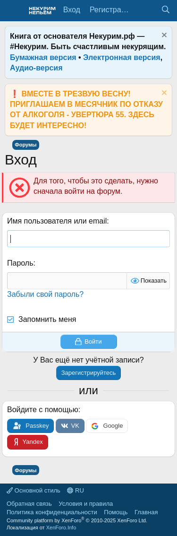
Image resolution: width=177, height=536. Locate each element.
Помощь (115, 512)
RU (75, 490)
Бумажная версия (43, 57)
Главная (146, 512)
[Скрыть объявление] (163, 36)
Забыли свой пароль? (45, 294)
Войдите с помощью (42, 410)
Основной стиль (33, 490)
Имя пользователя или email (57, 221)
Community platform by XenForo (77, 520)
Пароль (20, 263)
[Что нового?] (146, 10)
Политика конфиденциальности (52, 512)
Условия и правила (86, 503)
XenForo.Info (61, 527)
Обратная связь (29, 503)
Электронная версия (121, 57)
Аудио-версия (36, 68)
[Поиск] (165, 10)
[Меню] (13, 10)
